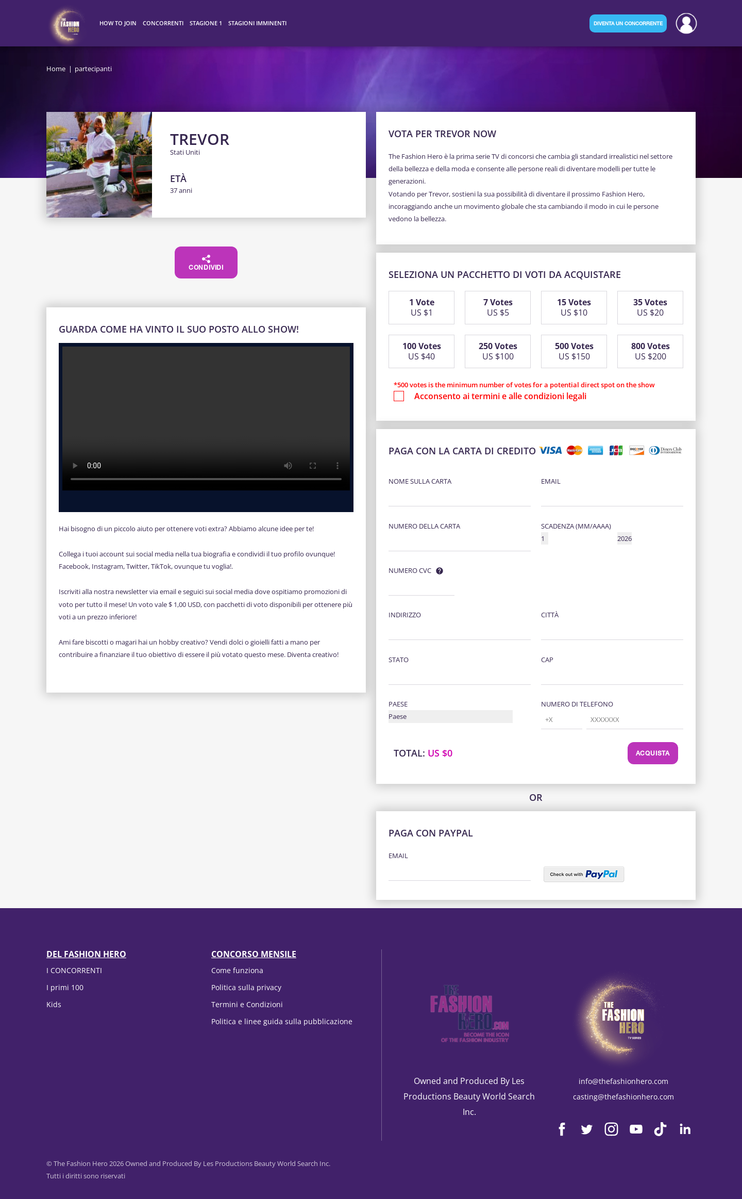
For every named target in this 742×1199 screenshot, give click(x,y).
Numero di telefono (577, 704)
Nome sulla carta (420, 481)
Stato (399, 659)
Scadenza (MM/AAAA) (576, 526)
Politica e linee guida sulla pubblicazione (281, 1021)
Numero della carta (424, 526)
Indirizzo (405, 614)
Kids (53, 1004)
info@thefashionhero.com (623, 1081)
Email (551, 481)
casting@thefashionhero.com (623, 1097)
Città (550, 614)
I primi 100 (64, 987)
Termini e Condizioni (247, 1004)
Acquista (653, 754)
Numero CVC (410, 570)
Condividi (206, 263)
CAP (547, 659)
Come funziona (237, 970)
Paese (398, 704)
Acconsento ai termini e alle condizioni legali (500, 396)
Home (55, 68)
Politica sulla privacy (246, 987)
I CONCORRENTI (74, 970)
